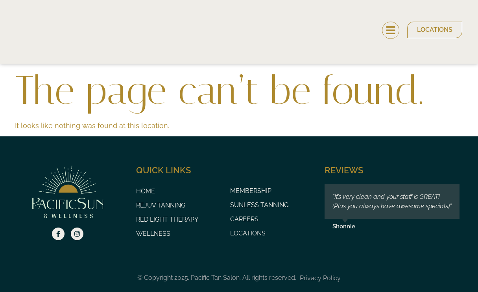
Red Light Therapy (167, 219)
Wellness (153, 233)
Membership (250, 191)
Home (145, 191)
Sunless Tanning (259, 205)
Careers (244, 219)
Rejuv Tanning (160, 205)
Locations (248, 233)
